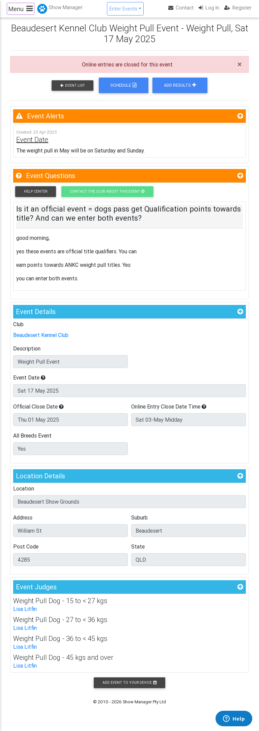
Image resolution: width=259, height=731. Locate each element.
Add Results (180, 91)
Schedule (123, 91)
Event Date (29, 383)
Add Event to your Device (129, 688)
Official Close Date (38, 412)
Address (22, 523)
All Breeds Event (32, 441)
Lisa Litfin (25, 614)
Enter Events (123, 11)
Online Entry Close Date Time (168, 412)
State (138, 552)
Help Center (35, 197)
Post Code (25, 552)
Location (23, 494)
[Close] (239, 70)
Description (26, 354)
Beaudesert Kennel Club (40, 340)
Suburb (139, 523)
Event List (72, 91)
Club (18, 330)
